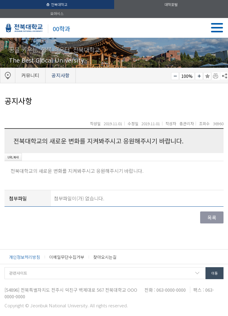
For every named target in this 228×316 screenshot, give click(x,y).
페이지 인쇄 (216, 76)
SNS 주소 (224, 75)
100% (187, 76)
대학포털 (171, 4)
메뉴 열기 (217, 27)
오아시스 (57, 13)
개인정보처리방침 (24, 257)
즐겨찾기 (207, 76)
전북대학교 (56, 4)
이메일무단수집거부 (66, 257)
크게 (199, 76)
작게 (175, 76)
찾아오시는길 (105, 257)
